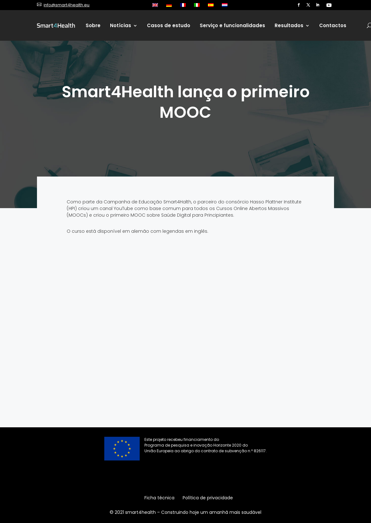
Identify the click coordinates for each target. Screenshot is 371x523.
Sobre (93, 25)
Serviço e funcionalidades (232, 25)
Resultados (289, 25)
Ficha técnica (159, 498)
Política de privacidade (208, 498)
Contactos (332, 25)
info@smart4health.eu (66, 5)
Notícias (120, 25)
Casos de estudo (168, 25)
